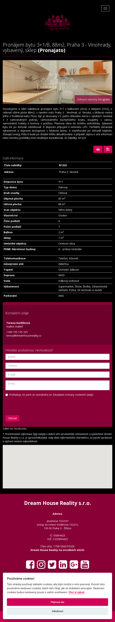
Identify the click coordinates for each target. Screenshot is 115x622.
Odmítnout (57, 611)
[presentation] (25, 403)
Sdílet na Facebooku (15, 428)
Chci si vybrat (76, 592)
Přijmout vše (57, 602)
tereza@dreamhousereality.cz (23, 335)
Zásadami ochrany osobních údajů (73, 394)
